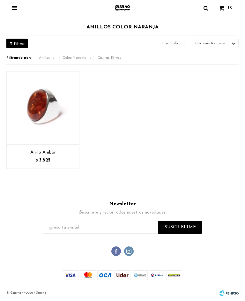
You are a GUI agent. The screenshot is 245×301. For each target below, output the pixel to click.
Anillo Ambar (43, 152)
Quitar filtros (109, 58)
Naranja (74, 58)
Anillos (44, 58)
